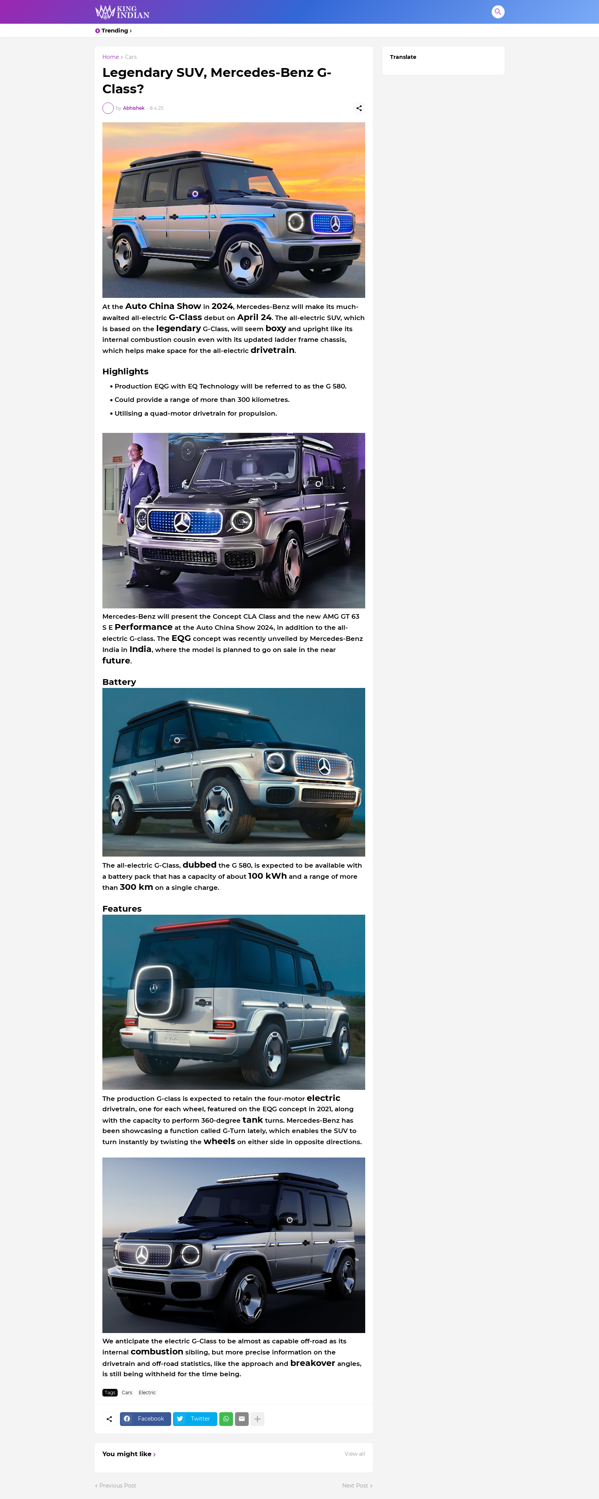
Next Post (355, 1485)
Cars (131, 57)
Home (110, 57)
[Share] (359, 108)
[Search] (498, 11)
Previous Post (117, 1485)
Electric (147, 1392)
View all (355, 1454)
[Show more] (257, 1419)
